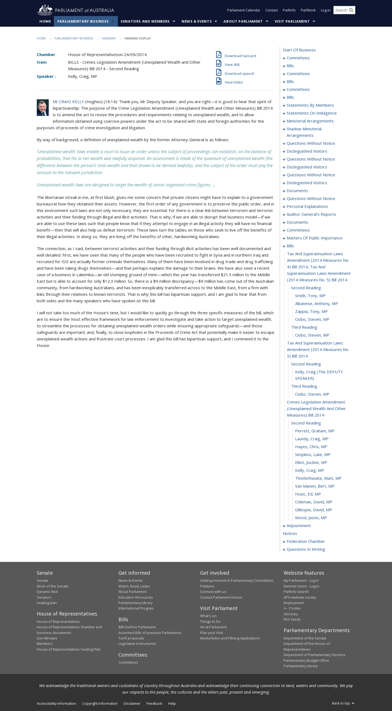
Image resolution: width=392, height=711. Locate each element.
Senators (44, 597)
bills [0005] (290, 66)
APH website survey (300, 597)
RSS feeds (292, 619)
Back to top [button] (343, 703)
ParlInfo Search (296, 591)
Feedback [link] (154, 703)
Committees (128, 662)
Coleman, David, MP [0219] (313, 502)
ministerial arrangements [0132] (310, 121)
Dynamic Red (47, 591)
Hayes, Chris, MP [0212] (311, 447)
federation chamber (306, 541)
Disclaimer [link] (132, 703)
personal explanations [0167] (307, 206)
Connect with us (213, 591)
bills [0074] (290, 97)
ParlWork (308, 10)
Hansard (109, 38)
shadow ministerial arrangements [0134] (304, 132)
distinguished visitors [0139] (307, 151)
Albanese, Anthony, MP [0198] (316, 303)
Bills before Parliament (136, 627)
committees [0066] (298, 89)
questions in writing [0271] (306, 549)
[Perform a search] (351, 10)
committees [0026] (298, 73)
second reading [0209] (306, 423)
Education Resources (135, 597)
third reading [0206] (304, 386)
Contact (271, 10)
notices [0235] (290, 533)
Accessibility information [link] (56, 703)
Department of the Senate (305, 638)
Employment (294, 603)
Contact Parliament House (221, 597)
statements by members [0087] (310, 105)
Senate (42, 580)
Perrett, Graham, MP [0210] (315, 431)
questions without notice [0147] (311, 175)
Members (45, 643)
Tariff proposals (131, 638)
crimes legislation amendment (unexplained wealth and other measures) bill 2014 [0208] (316, 408)
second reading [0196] (306, 288)
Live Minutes (47, 638)
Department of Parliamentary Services (314, 654)
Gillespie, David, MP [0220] (313, 510)
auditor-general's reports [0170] (311, 214)
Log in (325, 10)
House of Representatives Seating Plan (69, 649)
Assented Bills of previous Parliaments (149, 632)
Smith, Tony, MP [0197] (310, 295)
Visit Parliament (292, 21)
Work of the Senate (53, 586)
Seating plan (47, 603)
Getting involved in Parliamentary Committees (237, 580)
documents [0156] (297, 190)
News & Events (197, 21)
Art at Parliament (213, 627)
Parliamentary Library (135, 603)
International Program (136, 608)
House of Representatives (58, 621)
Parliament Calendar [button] (243, 10)
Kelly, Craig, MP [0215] (309, 470)
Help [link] (172, 703)
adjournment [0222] (299, 525)
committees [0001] (298, 58)
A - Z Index (292, 608)
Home (45, 21)
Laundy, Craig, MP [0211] (312, 439)
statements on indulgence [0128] (312, 113)
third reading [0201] (304, 327)
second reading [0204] (306, 364)
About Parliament (243, 21)
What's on (208, 616)
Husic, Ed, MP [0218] (308, 494)
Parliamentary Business (83, 21)
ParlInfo (289, 10)
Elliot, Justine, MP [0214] (311, 462)
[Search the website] (344, 10)
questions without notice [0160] (311, 198)
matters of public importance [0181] (314, 238)
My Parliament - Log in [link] (301, 580)
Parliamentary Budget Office (306, 660)
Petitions (207, 586)
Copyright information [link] (100, 703)
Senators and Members (145, 21)
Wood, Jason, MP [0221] (311, 518)
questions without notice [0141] (311, 159)
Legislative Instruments (137, 643)
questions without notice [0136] (311, 143)
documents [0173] (297, 222)
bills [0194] (290, 246)
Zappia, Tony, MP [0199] (311, 311)
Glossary (291, 613)
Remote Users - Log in (301, 586)
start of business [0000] (299, 50)
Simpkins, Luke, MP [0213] (312, 454)
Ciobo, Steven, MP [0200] (312, 319)
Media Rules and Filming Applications (230, 638)
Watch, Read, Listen (134, 586)
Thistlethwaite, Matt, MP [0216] (318, 478)
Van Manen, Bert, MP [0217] (315, 486)
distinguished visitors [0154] (307, 183)
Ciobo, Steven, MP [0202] (312, 335)
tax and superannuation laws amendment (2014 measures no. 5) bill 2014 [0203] (318, 349)
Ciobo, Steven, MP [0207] (312, 394)
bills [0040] (290, 81)
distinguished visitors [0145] (307, 167)
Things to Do (210, 621)
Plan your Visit (211, 632)
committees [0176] (298, 230)
